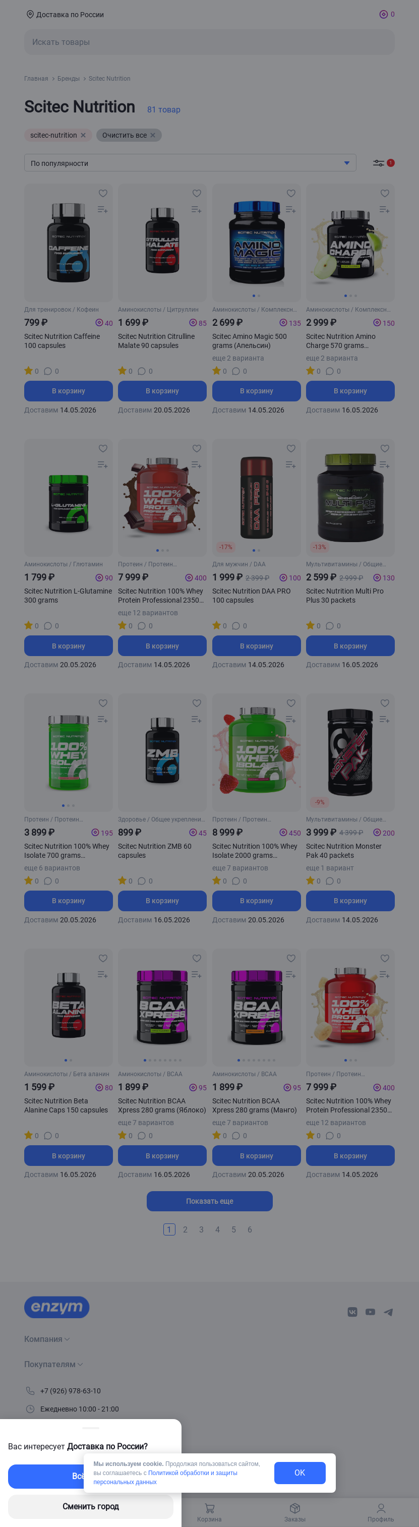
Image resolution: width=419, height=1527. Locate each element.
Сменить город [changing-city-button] (91, 1506)
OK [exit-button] (299, 1473)
